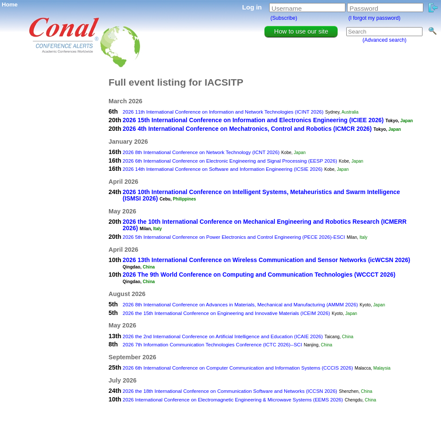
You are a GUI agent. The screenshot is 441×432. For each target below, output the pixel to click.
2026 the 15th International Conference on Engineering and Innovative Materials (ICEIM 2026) (226, 313)
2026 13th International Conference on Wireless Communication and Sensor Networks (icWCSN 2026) (266, 259)
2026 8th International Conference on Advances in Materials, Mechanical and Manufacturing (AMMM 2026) (240, 304)
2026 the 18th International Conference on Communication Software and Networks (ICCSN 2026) (230, 391)
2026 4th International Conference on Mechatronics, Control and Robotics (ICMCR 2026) (247, 128)
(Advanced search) (385, 40)
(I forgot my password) (374, 18)
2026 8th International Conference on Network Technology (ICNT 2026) (201, 152)
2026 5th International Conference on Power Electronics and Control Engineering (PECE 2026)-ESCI (234, 237)
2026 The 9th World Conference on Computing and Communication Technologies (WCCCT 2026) (259, 274)
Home (10, 4)
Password (364, 8)
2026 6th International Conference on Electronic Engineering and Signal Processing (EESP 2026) (230, 161)
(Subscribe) (283, 18)
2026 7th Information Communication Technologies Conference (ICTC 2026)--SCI (212, 344)
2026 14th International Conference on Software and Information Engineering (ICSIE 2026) (223, 169)
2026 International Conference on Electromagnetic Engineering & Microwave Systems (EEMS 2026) (233, 399)
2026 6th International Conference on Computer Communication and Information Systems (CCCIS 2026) (238, 367)
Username (287, 8)
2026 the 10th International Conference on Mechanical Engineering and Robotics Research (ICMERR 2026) (265, 224)
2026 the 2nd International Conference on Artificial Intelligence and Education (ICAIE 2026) (223, 336)
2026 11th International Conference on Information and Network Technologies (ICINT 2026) (223, 111)
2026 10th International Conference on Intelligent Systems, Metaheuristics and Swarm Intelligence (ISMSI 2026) (261, 195)
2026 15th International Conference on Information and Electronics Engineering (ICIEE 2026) (253, 120)
